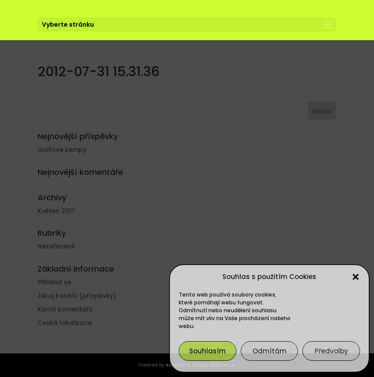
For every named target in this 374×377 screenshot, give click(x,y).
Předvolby (331, 351)
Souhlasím (207, 351)
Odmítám (270, 351)
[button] (355, 276)
